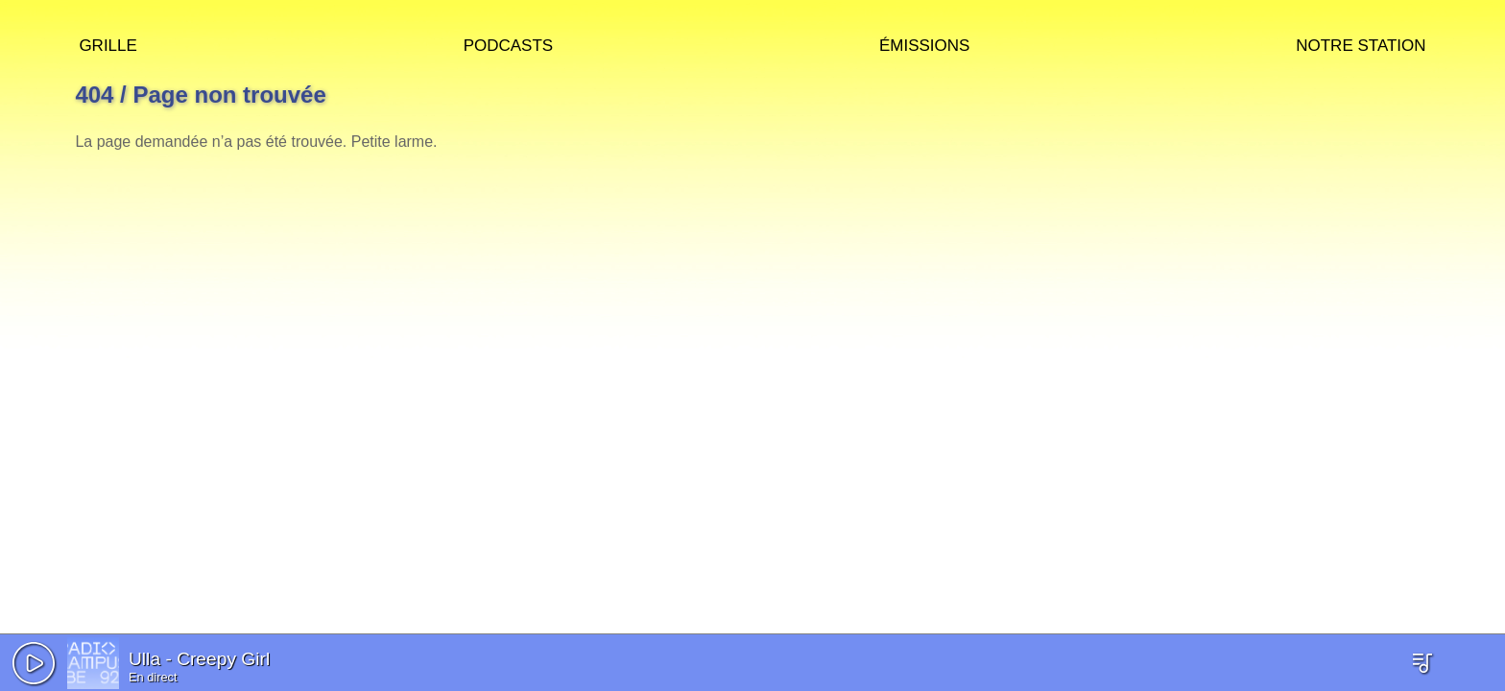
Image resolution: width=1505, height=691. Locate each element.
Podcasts (509, 43)
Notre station (1360, 43)
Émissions (924, 43)
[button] (33, 663)
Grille (107, 43)
